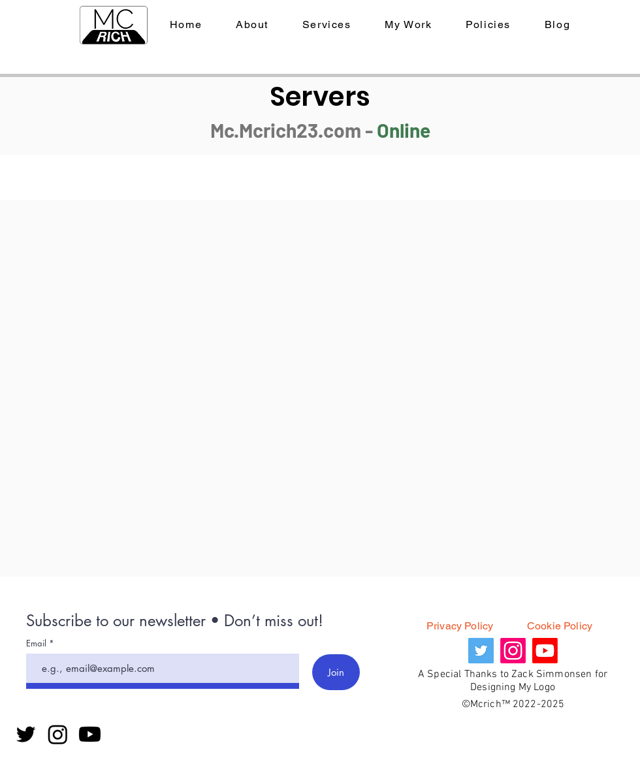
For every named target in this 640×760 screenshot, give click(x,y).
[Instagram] (58, 734)
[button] (488, 25)
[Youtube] (90, 734)
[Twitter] (26, 734)
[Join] (336, 672)
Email (37, 643)
